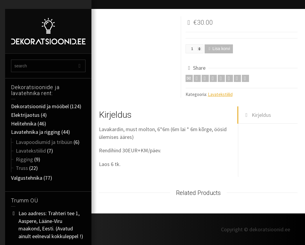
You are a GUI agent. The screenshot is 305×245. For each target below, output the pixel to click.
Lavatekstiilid (31, 150)
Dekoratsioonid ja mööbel (40, 106)
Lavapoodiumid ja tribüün (44, 142)
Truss (22, 168)
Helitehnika (23, 123)
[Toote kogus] (194, 48)
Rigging (24, 159)
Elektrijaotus (25, 114)
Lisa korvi (221, 48)
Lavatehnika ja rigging (35, 131)
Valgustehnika (26, 177)
